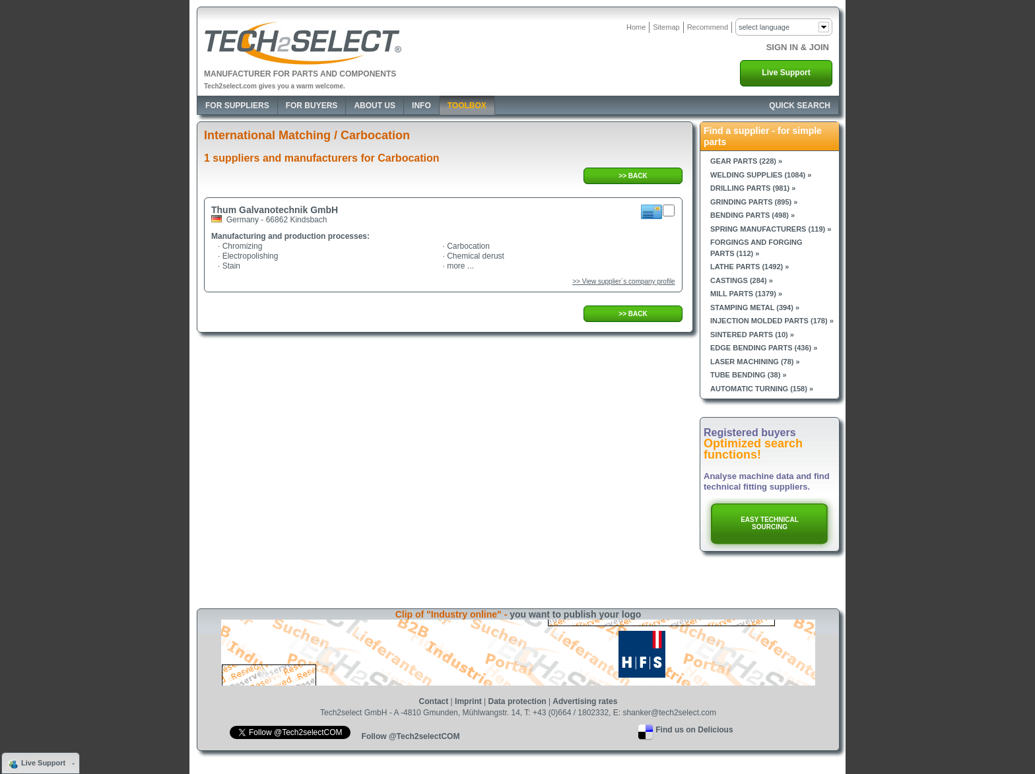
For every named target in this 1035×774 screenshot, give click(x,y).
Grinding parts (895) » (753, 202)
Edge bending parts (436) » (763, 348)
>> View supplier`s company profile (623, 281)
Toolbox (467, 105)
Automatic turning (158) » (761, 389)
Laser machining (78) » (755, 362)
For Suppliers (237, 105)
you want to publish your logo (575, 614)
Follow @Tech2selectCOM (411, 736)
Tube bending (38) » (748, 375)
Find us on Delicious (694, 729)
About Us (374, 105)
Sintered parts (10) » (752, 335)
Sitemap (666, 27)
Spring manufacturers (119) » (770, 229)
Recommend (707, 27)
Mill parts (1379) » (746, 294)
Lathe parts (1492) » (749, 267)
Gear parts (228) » (746, 161)
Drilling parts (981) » (752, 188)
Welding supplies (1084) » (760, 175)
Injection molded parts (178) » (772, 321)
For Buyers (312, 105)
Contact (434, 701)
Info (421, 105)
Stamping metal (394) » (754, 307)
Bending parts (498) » (752, 215)
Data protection (517, 701)
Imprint (468, 701)
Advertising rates (584, 701)
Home (636, 27)
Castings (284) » (741, 280)
